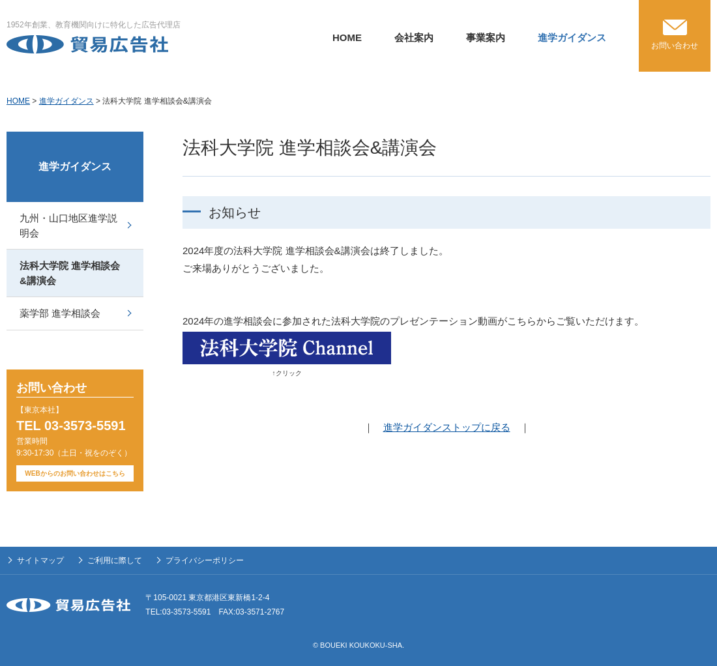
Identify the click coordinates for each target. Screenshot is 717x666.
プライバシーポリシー (205, 560)
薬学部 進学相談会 (60, 313)
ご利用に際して (114, 560)
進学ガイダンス (572, 37)
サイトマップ (40, 560)
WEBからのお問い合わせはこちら (74, 473)
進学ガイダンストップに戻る (446, 427)
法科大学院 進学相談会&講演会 (70, 273)
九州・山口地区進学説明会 (68, 225)
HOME (347, 37)
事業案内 (485, 37)
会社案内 (413, 37)
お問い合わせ (674, 45)
